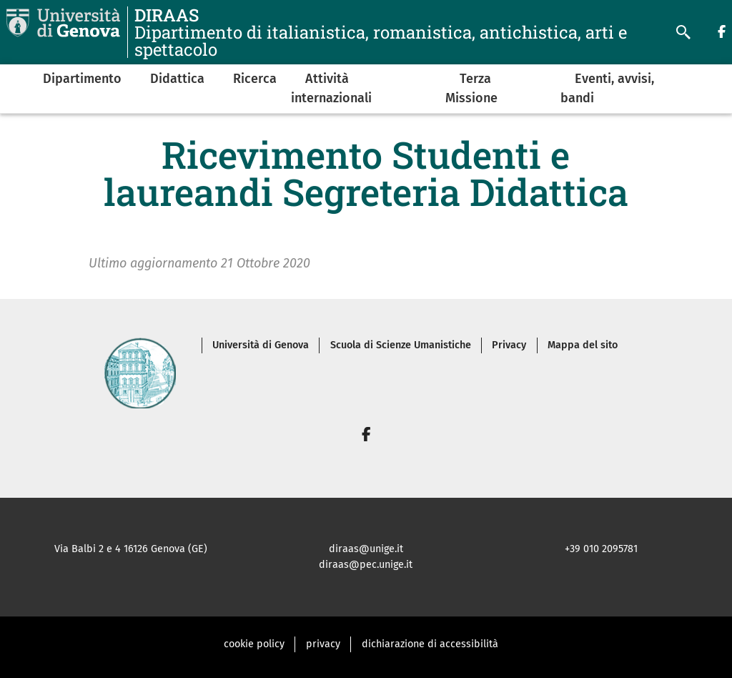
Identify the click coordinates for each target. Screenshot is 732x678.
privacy (323, 644)
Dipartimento (82, 79)
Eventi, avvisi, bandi (607, 88)
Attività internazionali (331, 88)
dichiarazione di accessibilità (430, 644)
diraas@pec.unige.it (365, 565)
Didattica (177, 79)
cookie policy (254, 644)
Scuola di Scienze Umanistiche (400, 345)
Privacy (509, 345)
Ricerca (255, 79)
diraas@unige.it (366, 549)
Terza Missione (471, 88)
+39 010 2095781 (601, 549)
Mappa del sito (583, 345)
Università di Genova (260, 345)
